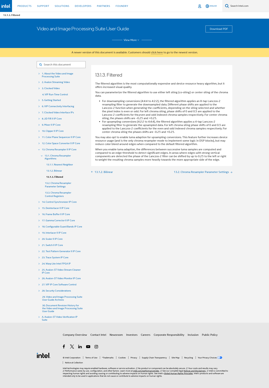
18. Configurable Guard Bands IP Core (62, 226)
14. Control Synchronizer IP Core (59, 202)
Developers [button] (83, 6)
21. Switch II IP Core (52, 245)
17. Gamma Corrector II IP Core (58, 220)
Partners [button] (103, 6)
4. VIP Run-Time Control (55, 94)
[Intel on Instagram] (96, 347)
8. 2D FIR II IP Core (52, 118)
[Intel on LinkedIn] (80, 347)
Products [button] (24, 6)
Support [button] (43, 6)
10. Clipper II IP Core (53, 131)
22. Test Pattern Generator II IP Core (61, 251)
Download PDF (219, 29)
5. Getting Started (51, 100)
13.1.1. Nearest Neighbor (59, 164)
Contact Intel (98, 335)
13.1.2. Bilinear (54, 170)
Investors (131, 335)
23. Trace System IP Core (55, 257)
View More (132, 40)
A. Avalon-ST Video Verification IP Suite (60, 318)
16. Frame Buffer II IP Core (56, 214)
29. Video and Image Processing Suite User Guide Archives (62, 298)
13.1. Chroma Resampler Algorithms (58, 157)
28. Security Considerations (56, 290)
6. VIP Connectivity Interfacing (58, 106)
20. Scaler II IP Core (52, 239)
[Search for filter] (61, 64)
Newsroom (116, 335)
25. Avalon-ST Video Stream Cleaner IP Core (61, 271)
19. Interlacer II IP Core (54, 232)
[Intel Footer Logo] (43, 355)
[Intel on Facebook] (64, 347)
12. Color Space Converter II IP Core (61, 143)
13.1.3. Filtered (54, 177)
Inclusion (193, 335)
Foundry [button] (122, 6)
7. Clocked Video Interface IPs (58, 112)
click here (157, 52)
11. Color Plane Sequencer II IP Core (61, 137)
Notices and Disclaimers (195, 370)
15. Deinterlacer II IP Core (55, 208)
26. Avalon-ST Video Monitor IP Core (61, 278)
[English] (211, 6)
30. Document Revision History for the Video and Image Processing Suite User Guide (62, 308)
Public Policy (210, 335)
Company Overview (75, 335)
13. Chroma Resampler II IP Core (59, 149)
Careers (145, 335)
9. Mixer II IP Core (51, 124)
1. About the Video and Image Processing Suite (57, 75)
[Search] (227, 6)
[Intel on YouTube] (88, 347)
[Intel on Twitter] (72, 347)
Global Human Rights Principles (178, 373)
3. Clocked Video (51, 88)
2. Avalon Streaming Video (56, 82)
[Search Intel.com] (249, 6)
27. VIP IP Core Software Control (59, 284)
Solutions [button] (62, 6)
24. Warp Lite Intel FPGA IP (56, 263)
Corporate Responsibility (169, 335)
